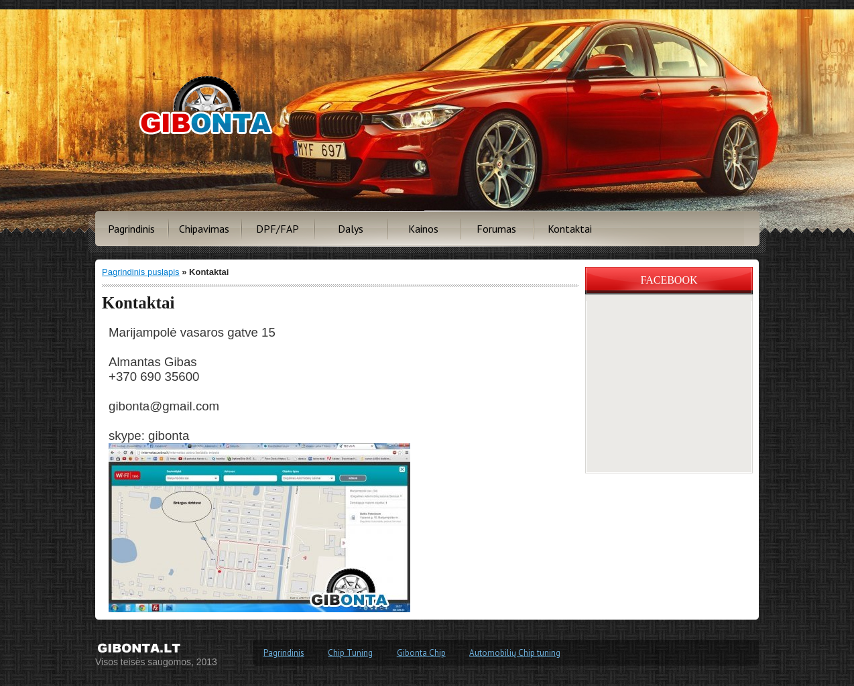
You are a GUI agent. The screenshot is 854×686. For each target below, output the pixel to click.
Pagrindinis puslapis (141, 272)
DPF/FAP (277, 228)
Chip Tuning (350, 653)
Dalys (350, 228)
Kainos (423, 228)
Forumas (496, 228)
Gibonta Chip (421, 653)
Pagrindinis (131, 228)
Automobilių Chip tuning (514, 653)
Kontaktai (570, 228)
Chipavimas (204, 228)
